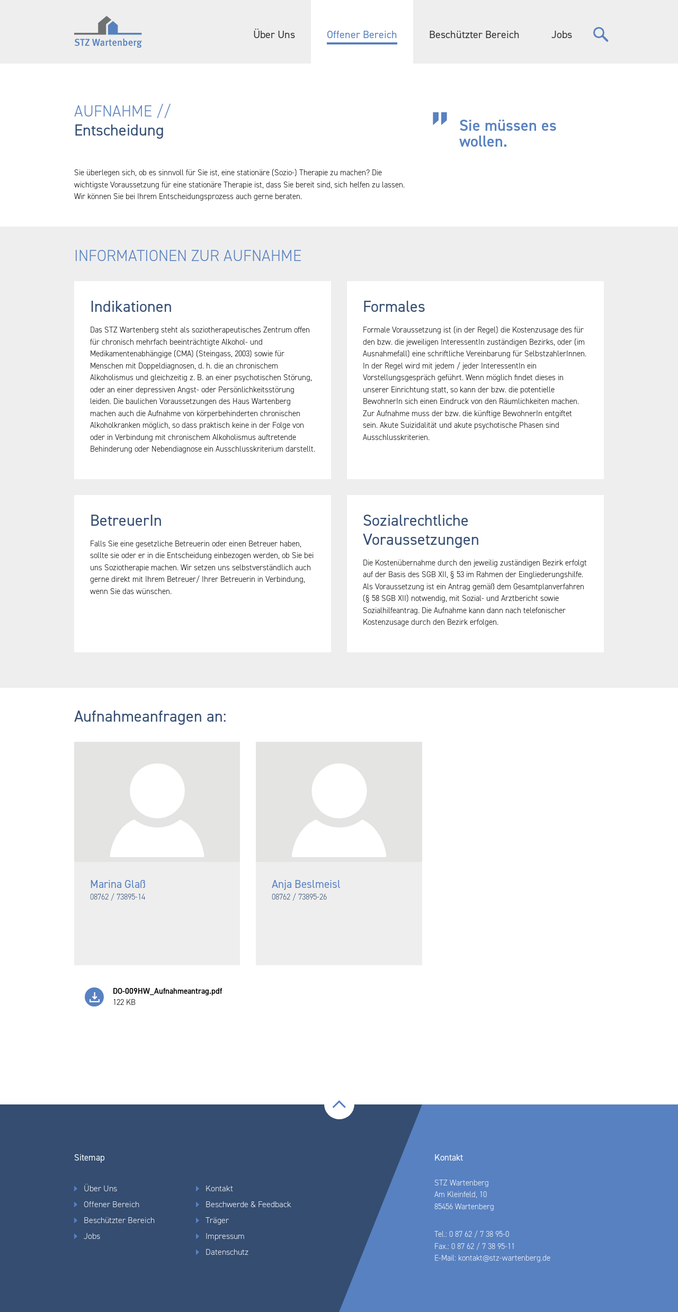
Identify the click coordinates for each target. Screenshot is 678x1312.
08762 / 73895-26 (299, 897)
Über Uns (274, 34)
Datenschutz (227, 1251)
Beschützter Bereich (474, 34)
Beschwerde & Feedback (248, 1204)
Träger (217, 1220)
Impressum (225, 1236)
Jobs (561, 34)
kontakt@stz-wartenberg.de (504, 1258)
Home (114, 32)
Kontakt (219, 1188)
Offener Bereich (362, 34)
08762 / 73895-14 (117, 897)
